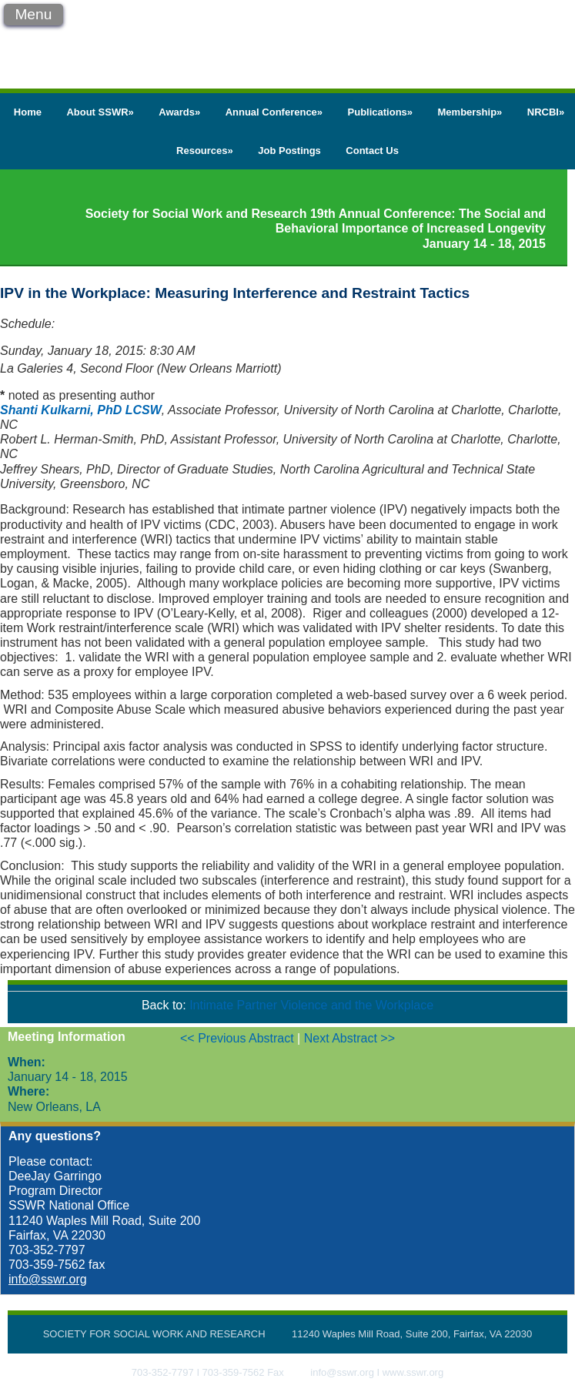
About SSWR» (99, 112)
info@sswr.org (47, 1279)
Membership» (470, 112)
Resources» (204, 150)
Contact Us (372, 150)
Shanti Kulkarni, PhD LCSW (81, 410)
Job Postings (289, 150)
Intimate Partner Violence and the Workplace (311, 1005)
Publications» (380, 112)
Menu (33, 14)
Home (28, 112)
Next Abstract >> (349, 1038)
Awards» (179, 112)
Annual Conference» (274, 112)
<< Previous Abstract (238, 1038)
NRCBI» (545, 112)
